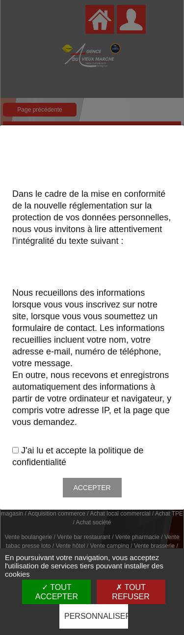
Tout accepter (56, 592)
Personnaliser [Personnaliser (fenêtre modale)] (96, 616)
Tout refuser (130, 592)
